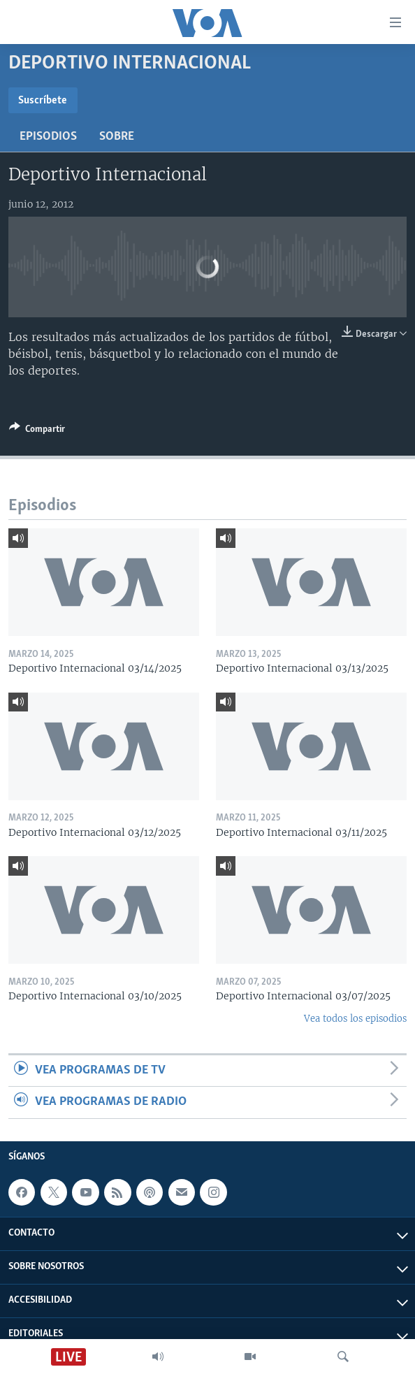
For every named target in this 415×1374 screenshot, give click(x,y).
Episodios (48, 136)
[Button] (37, 431)
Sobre (116, 136)
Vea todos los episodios (355, 1019)
